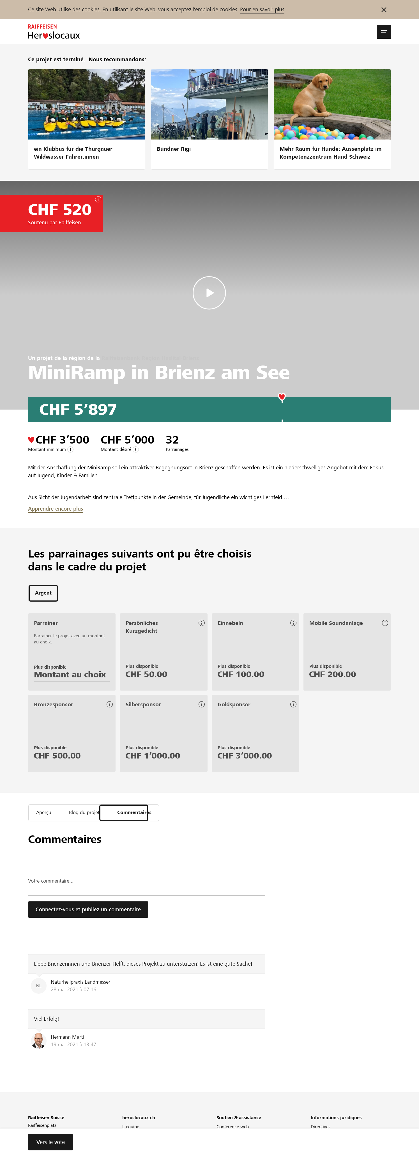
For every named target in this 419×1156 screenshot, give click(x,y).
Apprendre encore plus (55, 509)
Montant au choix (70, 675)
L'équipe (130, 1129)
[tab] (43, 594)
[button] (384, 32)
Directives (320, 1129)
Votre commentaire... (53, 883)
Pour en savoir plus (262, 9)
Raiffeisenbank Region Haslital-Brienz (150, 358)
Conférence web (233, 1129)
